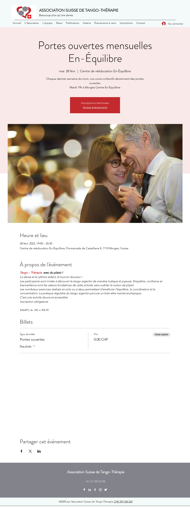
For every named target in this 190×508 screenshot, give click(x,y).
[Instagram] (100, 490)
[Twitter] (106, 490)
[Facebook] (95, 490)
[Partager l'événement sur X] (30, 451)
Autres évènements (95, 107)
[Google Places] (84, 490)
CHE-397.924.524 (123, 501)
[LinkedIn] (89, 490)
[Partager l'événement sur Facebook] (21, 451)
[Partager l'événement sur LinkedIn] (39, 451)
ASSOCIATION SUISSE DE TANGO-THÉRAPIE (78, 10)
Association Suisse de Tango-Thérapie (95, 472)
